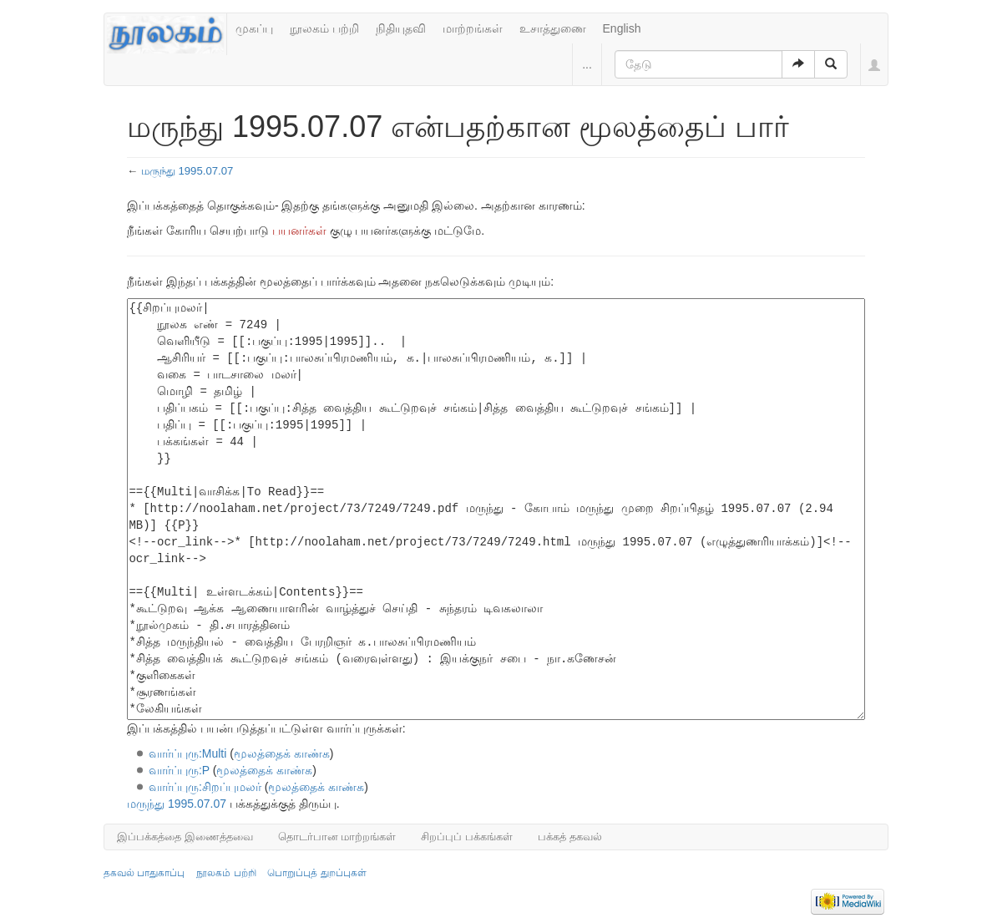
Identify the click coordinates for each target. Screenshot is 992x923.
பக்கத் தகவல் (570, 836)
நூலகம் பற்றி (324, 28)
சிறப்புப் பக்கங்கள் (467, 836)
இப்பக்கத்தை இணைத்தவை (185, 836)
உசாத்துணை (552, 28)
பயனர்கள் (299, 230)
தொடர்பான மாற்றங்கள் (337, 836)
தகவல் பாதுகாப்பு (144, 873)
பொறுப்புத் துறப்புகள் (316, 873)
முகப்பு (254, 28)
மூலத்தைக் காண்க (282, 753)
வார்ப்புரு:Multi (187, 753)
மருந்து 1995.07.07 (187, 171)
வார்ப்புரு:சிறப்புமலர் (205, 787)
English (622, 28)
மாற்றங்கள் (473, 28)
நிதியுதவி (401, 28)
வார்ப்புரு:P (179, 770)
